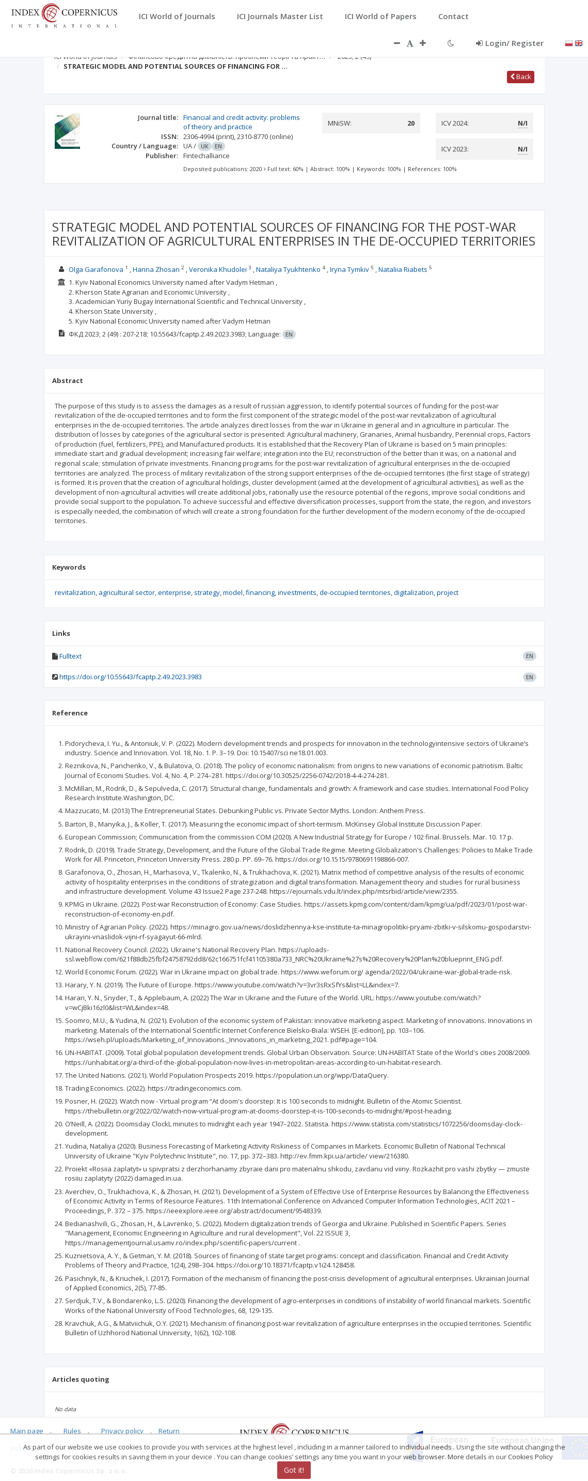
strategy (207, 592)
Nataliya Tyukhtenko (288, 269)
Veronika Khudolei (218, 269)
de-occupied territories (355, 592)
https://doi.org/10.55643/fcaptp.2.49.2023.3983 (130, 676)
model (233, 592)
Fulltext (70, 656)
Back (520, 76)
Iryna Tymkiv (349, 269)
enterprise (174, 592)
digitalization (414, 592)
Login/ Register (510, 43)
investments (297, 592)
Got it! (294, 1470)
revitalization (75, 592)
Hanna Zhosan (156, 269)
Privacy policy (122, 1431)
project (447, 592)
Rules (72, 1431)
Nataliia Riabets (402, 269)
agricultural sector (127, 592)
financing (260, 592)
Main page (26, 1431)
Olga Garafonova (96, 269)
